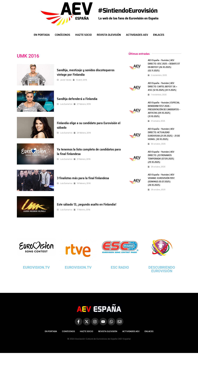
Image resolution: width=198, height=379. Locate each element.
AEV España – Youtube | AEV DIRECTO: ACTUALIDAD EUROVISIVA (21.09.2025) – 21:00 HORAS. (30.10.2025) (164, 134)
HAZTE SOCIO (83, 34)
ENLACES (158, 34)
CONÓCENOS (62, 34)
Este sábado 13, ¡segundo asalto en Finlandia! (87, 204)
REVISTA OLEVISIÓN (109, 34)
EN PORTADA (42, 34)
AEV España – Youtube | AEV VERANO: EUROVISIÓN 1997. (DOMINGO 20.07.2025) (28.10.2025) (161, 180)
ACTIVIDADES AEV (137, 34)
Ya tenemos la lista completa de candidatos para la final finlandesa (89, 151)
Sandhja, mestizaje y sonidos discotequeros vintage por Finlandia (86, 72)
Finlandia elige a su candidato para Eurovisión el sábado (89, 125)
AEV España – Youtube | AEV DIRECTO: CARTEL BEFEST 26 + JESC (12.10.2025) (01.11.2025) (162, 86)
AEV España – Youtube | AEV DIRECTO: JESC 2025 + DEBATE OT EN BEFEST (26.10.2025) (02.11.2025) (164, 65)
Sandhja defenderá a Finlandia (77, 98)
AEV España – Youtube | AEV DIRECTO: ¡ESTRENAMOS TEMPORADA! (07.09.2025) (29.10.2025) (161, 157)
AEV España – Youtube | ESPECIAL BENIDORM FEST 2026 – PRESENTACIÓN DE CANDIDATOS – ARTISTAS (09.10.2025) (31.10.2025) (164, 109)
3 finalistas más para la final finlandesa (83, 178)
